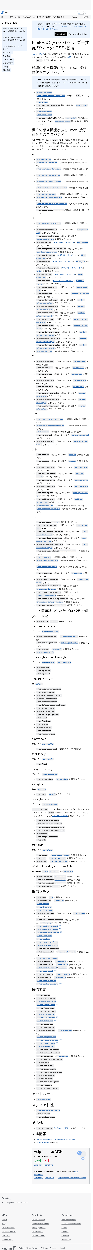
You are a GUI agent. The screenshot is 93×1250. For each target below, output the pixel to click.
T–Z (34, 516)
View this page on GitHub (44, 1178)
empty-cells (39, 739)
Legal (62, 1248)
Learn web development (71, 1224)
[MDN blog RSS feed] (19, 1208)
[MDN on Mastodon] (15, 1208)
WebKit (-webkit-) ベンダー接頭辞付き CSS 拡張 (55, 1139)
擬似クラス (7, 52)
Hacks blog (66, 1239)
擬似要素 (6, 56)
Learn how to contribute (43, 1165)
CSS (69, 57)
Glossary (65, 1235)
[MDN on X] (11, 1208)
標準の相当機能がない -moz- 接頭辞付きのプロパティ (14, 31)
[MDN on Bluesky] (7, 1208)
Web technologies (69, 1220)
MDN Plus (6, 1235)
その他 (5, 67)
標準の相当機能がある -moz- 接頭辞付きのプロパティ (14, 40)
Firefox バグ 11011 (61, 1128)
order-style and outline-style (49, 657)
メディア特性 (8, 63)
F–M (34, 414)
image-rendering (42, 769)
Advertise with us (9, 1231)
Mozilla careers (8, 1227)
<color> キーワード (44, 678)
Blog (4, 1224)
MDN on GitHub (38, 1235)
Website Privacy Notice (28, 1248)
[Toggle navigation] (88, 12)
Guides (64, 1227)
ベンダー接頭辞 (38, 54)
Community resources (40, 1224)
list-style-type (40, 799)
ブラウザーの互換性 (60, 816)
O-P (34, 449)
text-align (37, 844)
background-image (43, 626)
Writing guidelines (38, 1227)
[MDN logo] (6, 1198)
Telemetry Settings (48, 1248)
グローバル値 (40, 616)
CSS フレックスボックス (64, 242)
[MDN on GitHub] (3, 1208)
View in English (60, 34)
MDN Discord (37, 1231)
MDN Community (38, 1220)
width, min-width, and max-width (52, 866)
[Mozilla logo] (9, 1248)
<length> (37, 784)
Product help (7, 1239)
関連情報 (6, 70)
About (4, 1220)
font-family (39, 754)
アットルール (8, 59)
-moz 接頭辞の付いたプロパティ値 (14, 47)
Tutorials (65, 1231)
